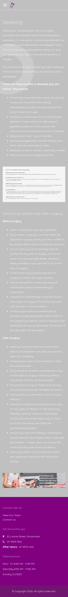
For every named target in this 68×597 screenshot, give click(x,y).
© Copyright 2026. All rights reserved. (33, 591)
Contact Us (9, 519)
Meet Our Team (12, 515)
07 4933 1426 (14, 541)
